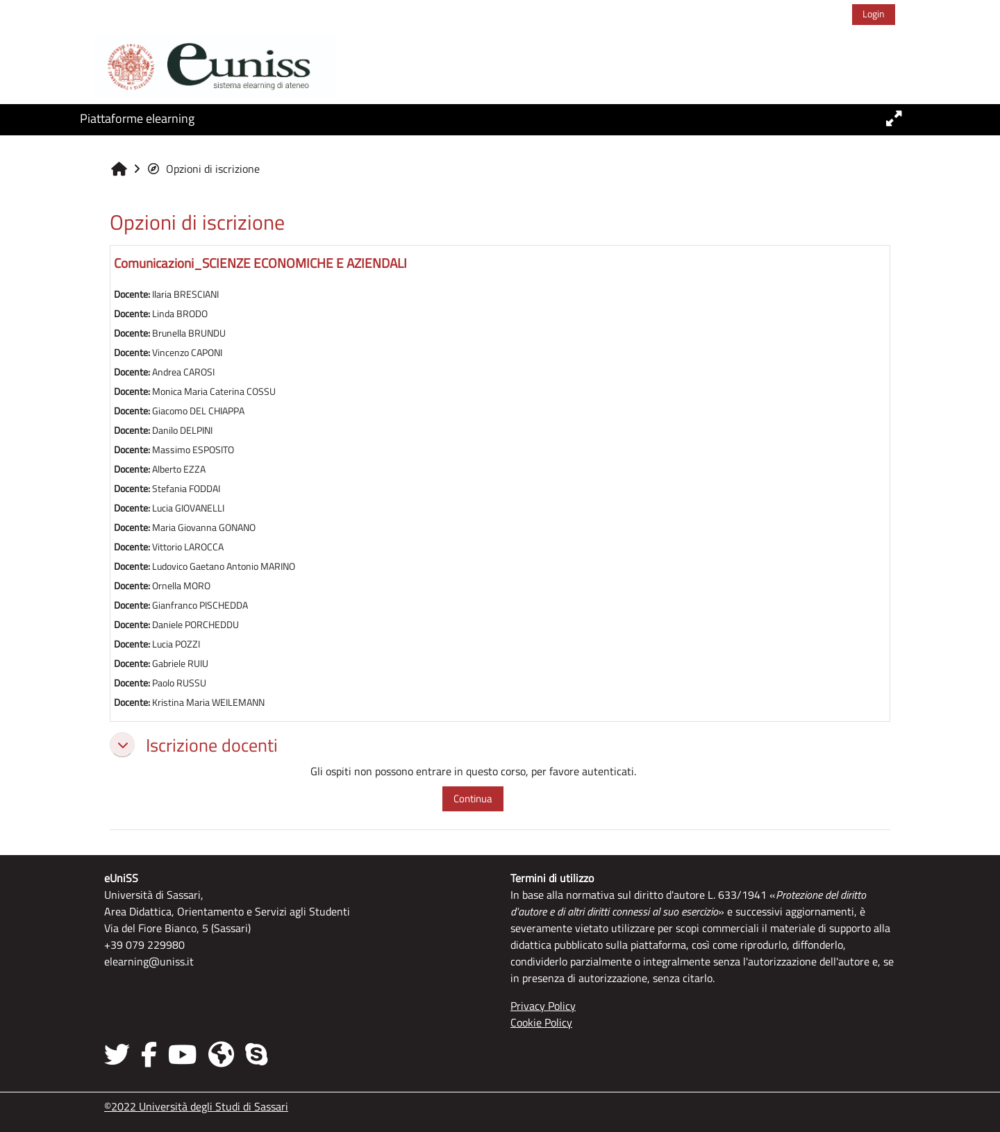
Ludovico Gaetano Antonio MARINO (223, 566)
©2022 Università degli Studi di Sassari (196, 1106)
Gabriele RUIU (180, 663)
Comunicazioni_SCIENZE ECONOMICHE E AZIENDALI (260, 263)
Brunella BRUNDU (189, 333)
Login (873, 13)
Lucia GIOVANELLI (188, 508)
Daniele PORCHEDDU (195, 624)
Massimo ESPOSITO (193, 449)
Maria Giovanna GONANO (204, 527)
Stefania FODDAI (186, 488)
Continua (472, 798)
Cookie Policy (541, 1022)
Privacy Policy (543, 1005)
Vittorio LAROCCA (188, 547)
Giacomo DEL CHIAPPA (198, 411)
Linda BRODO (180, 313)
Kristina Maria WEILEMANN (208, 702)
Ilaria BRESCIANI (185, 294)
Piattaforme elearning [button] (137, 118)
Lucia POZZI (176, 644)
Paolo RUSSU (179, 683)
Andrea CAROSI (183, 372)
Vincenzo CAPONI (187, 352)
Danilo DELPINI (182, 430)
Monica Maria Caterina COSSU (214, 391)
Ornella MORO (181, 585)
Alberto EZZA (179, 469)
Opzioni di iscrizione (203, 168)
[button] (122, 744)
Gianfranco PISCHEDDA (200, 605)
